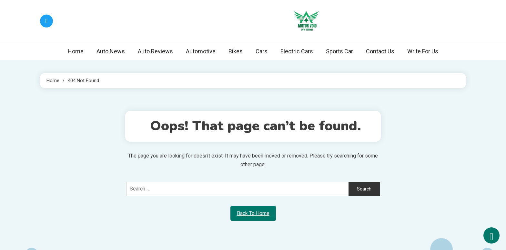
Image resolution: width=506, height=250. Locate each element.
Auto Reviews (155, 51)
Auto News (110, 51)
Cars (262, 51)
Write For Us (422, 51)
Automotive (201, 51)
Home (76, 51)
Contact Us (380, 51)
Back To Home (253, 213)
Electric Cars (296, 51)
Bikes (235, 51)
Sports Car (339, 51)
